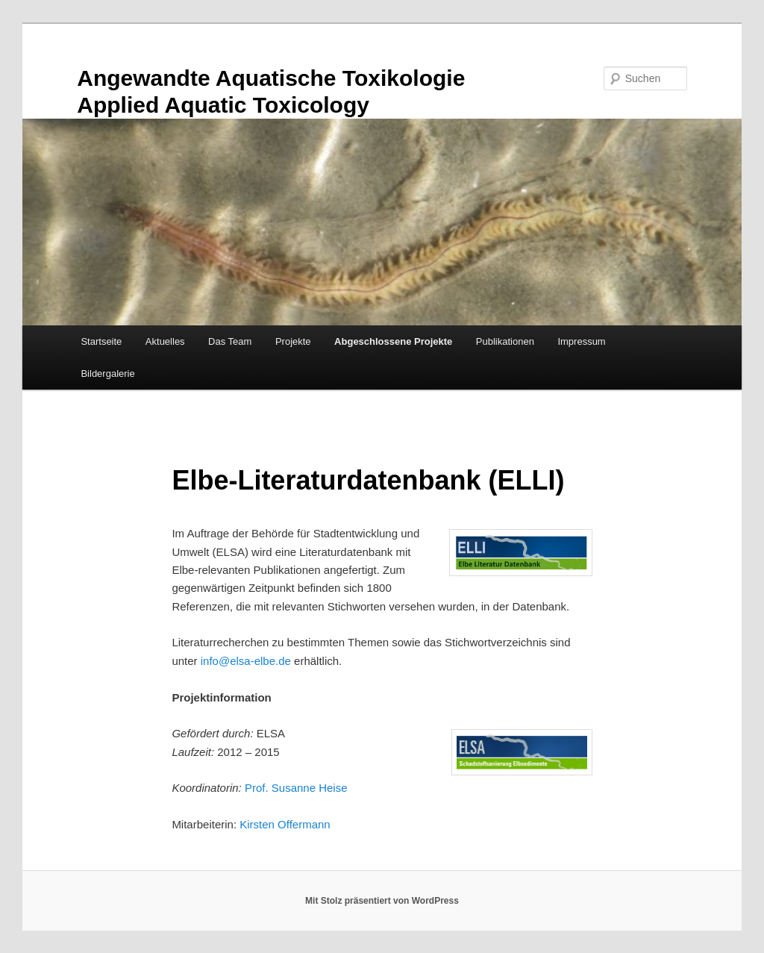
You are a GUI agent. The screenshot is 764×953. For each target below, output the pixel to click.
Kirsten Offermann (284, 824)
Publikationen (505, 341)
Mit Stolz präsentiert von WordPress (382, 901)
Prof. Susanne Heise (296, 787)
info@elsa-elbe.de (246, 660)
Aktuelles (165, 341)
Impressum (581, 341)
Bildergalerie (107, 373)
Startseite (101, 341)
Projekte (293, 341)
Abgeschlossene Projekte (393, 341)
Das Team (229, 341)
